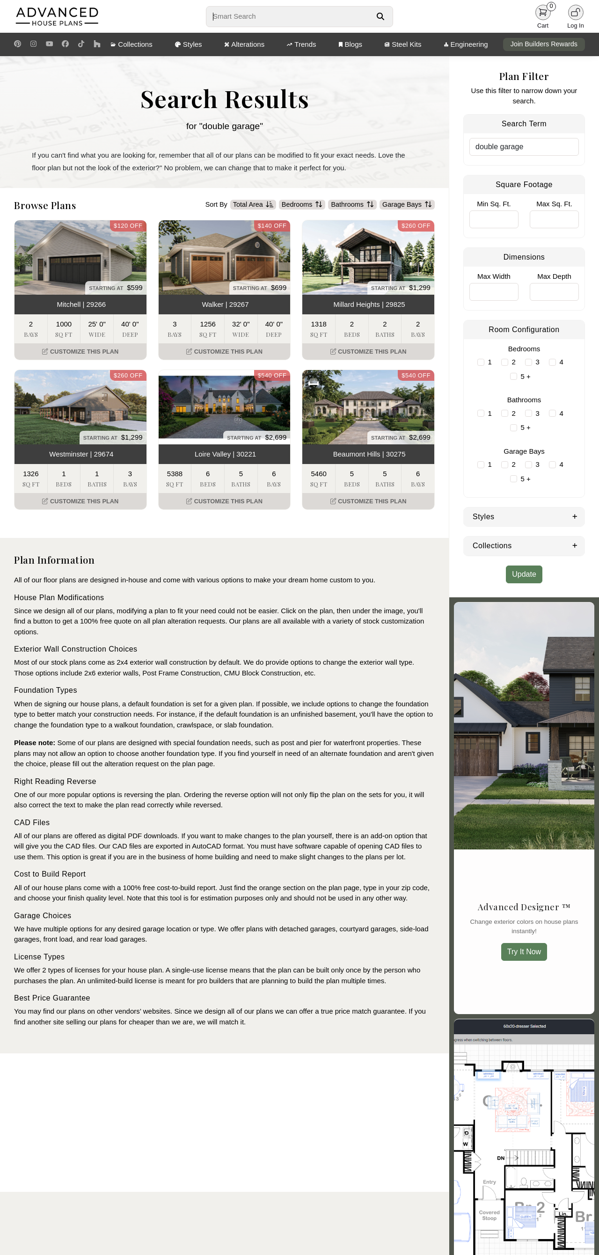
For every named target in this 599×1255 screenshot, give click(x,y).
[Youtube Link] (49, 44)
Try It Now (524, 952)
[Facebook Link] (65, 44)
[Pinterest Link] (17, 44)
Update (524, 574)
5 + (526, 376)
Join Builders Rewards (544, 44)
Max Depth (554, 276)
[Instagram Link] (33, 44)
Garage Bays (407, 205)
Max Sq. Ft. (554, 204)
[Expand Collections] (575, 545)
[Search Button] (380, 16)
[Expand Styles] (575, 516)
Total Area (253, 205)
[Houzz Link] (97, 44)
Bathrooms (352, 205)
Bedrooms (302, 205)
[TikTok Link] (81, 44)
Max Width (494, 276)
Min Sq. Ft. (494, 204)
